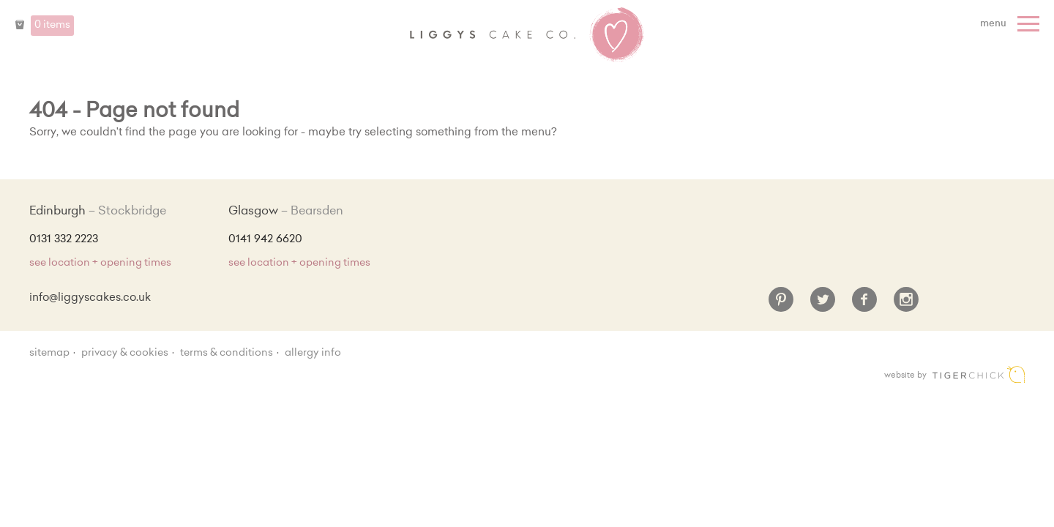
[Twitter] (822, 305)
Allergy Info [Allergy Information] (313, 353)
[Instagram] (906, 305)
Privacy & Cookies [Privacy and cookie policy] (124, 353)
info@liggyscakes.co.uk (90, 298)
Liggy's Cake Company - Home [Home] (527, 35)
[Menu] (1011, 24)
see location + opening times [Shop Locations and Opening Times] (100, 263)
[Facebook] (864, 305)
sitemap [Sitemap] (49, 353)
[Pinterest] (781, 305)
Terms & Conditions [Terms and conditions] (226, 353)
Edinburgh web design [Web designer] (978, 374)
